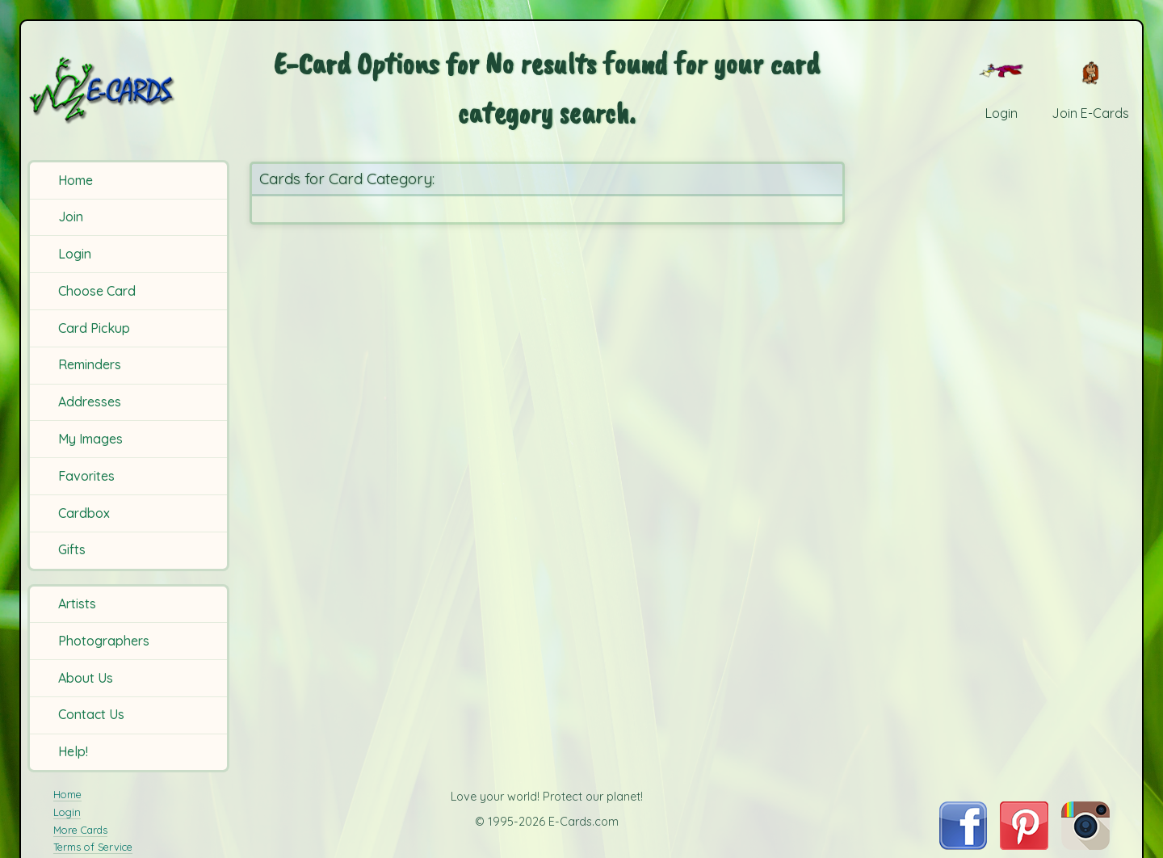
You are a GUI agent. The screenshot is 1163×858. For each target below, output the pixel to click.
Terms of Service (92, 846)
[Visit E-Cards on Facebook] (963, 845)
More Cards (80, 829)
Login (74, 254)
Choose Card (97, 291)
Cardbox (84, 513)
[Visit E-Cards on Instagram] (1085, 845)
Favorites (86, 476)
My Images (90, 439)
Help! (73, 751)
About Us (85, 678)
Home (75, 180)
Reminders (89, 364)
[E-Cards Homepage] (128, 90)
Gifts (72, 549)
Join (70, 216)
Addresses (89, 401)
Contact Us (91, 714)
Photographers (103, 641)
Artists (77, 603)
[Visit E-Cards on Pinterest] (1024, 845)
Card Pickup (94, 328)
